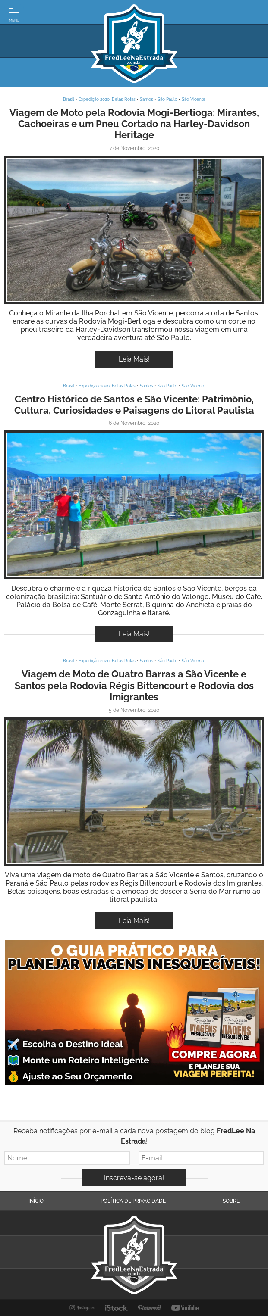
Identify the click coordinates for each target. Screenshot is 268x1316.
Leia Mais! (134, 359)
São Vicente (193, 99)
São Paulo (167, 99)
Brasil (68, 99)
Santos (146, 99)
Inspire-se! (134, 229)
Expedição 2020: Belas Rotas (107, 99)
